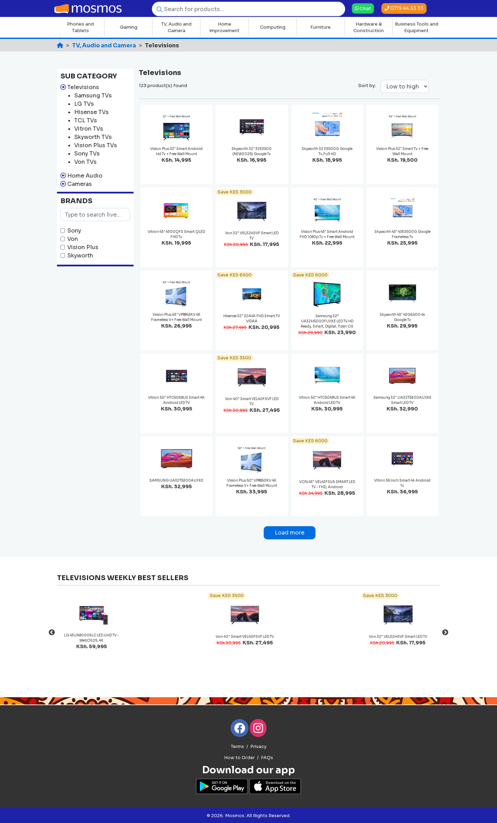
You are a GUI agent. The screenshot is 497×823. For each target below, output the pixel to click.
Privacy (258, 746)
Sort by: (367, 85)
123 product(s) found (163, 85)
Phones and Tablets (80, 27)
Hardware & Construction (368, 27)
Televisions (83, 87)
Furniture (320, 27)
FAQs (267, 757)
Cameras (79, 184)
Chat (363, 8)
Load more (289, 532)
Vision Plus (82, 247)
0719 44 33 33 (403, 8)
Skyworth (80, 255)
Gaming (128, 27)
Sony (74, 230)
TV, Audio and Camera (176, 27)
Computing (272, 27)
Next (445, 632)
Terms (237, 746)
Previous (51, 632)
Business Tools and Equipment (416, 27)
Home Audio (85, 175)
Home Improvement (224, 27)
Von (72, 239)
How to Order (239, 757)
